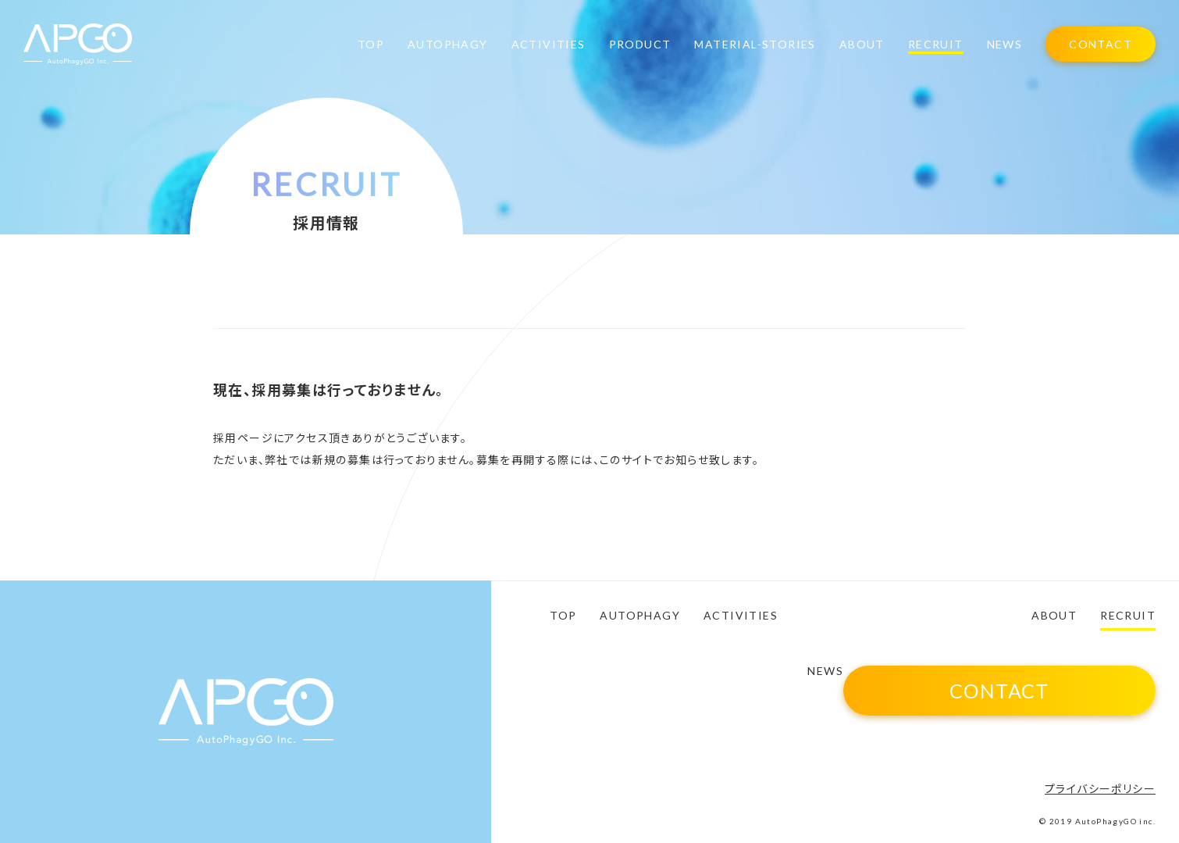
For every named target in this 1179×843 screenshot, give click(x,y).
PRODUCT (640, 44)
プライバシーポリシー (1100, 788)
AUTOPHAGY (448, 44)
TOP (371, 44)
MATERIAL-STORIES (754, 44)
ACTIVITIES (548, 44)
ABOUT (862, 44)
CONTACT (1100, 44)
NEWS (1005, 44)
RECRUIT (936, 44)
